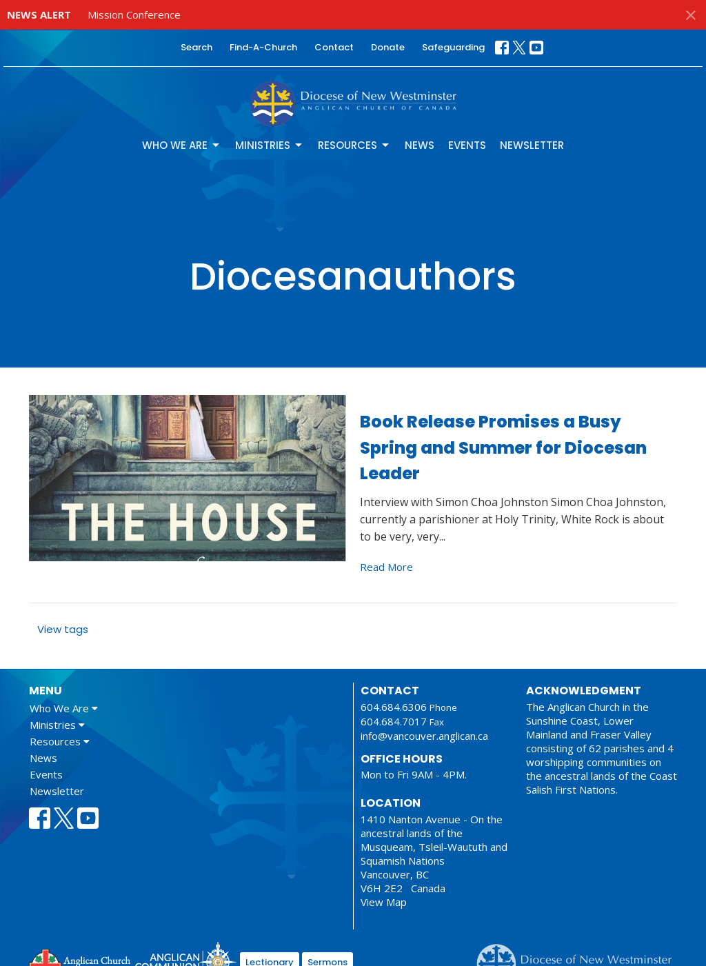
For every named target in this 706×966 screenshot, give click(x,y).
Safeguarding (453, 47)
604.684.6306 (394, 707)
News (419, 145)
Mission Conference (134, 14)
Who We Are (181, 145)
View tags (62, 629)
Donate (388, 47)
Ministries (269, 145)
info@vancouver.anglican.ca (424, 736)
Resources (354, 145)
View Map (384, 902)
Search (196, 47)
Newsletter (532, 145)
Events (467, 145)
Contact (334, 47)
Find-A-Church (263, 47)
